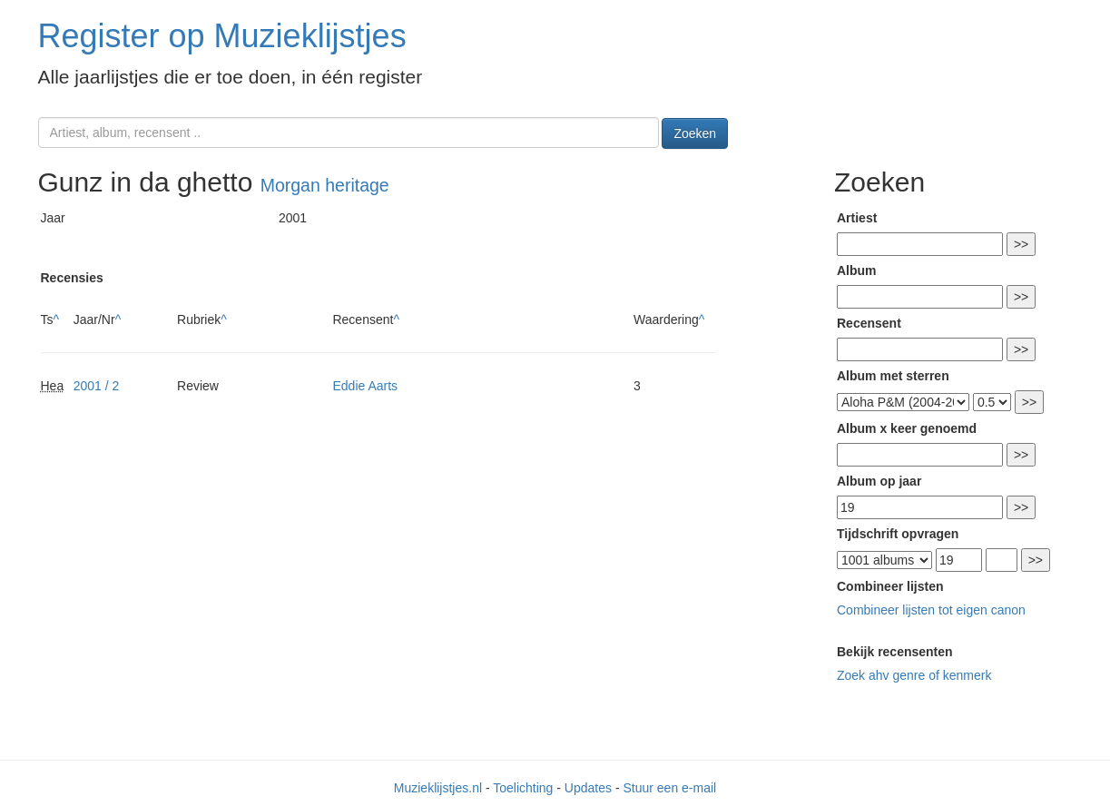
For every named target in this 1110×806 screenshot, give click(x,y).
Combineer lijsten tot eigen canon (931, 610)
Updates (588, 788)
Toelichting (523, 788)
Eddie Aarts (365, 385)
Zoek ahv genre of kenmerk (914, 675)
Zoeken (694, 133)
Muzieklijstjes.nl (438, 788)
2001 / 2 (97, 385)
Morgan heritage (324, 185)
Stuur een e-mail (669, 788)
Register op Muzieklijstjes (222, 35)
